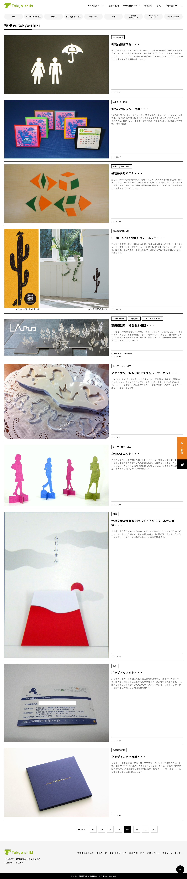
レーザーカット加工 (33, 17)
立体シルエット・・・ (125, 454)
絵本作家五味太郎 (121, 231)
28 (110, 829)
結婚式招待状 (119, 749)
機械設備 (148, 5)
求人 (159, 5)
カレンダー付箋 (120, 102)
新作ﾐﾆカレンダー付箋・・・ (130, 109)
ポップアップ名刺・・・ (127, 673)
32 (145, 829)
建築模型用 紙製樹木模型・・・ (133, 325)
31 (137, 829)
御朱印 (53, 17)
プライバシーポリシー (172, 853)
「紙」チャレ (119, 318)
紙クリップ (93, 17)
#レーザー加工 (117, 353)
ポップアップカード (153, 17)
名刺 (115, 665)
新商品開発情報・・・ (125, 44)
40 (154, 829)
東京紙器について (96, 5)
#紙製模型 (134, 318)
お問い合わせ (171, 5)
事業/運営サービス (131, 5)
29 (118, 829)
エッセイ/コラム (173, 17)
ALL (13, 17)
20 (102, 829)
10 (93, 829)
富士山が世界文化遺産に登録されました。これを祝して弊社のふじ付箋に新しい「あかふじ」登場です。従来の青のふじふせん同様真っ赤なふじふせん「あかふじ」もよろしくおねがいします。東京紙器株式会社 (146, 534)
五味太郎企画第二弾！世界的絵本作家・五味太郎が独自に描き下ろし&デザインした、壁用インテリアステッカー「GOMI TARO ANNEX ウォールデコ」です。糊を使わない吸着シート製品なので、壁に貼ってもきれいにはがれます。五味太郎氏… (146, 248)
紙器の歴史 (114, 5)
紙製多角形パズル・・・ (127, 173)
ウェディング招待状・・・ (128, 757)
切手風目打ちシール (133, 17)
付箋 (113, 17)
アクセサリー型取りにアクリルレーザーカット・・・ (145, 373)
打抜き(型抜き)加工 (73, 17)
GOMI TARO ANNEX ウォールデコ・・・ (138, 238)
